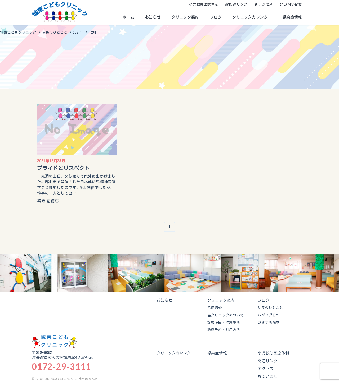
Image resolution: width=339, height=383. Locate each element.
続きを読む (48, 201)
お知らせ (153, 17)
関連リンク (238, 4)
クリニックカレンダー (251, 17)
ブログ (215, 17)
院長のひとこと (270, 308)
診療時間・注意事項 (223, 322)
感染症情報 (292, 17)
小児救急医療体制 (203, 4)
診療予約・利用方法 (223, 329)
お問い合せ (293, 4)
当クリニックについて (225, 315)
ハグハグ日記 (269, 315)
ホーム (128, 17)
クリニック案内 (185, 17)
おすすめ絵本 (269, 322)
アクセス (265, 4)
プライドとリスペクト (63, 167)
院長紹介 (214, 308)
